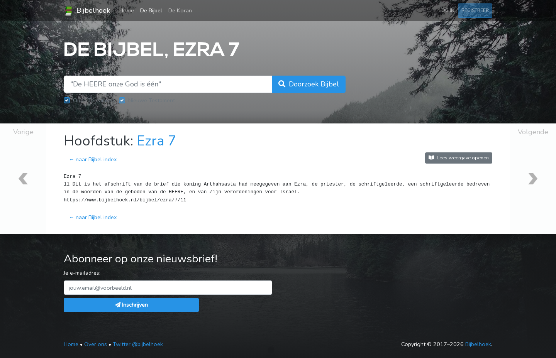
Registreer (475, 10)
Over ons (95, 344)
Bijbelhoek (87, 11)
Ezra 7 (156, 141)
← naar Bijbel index (93, 159)
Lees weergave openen (459, 157)
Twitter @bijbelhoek (138, 344)
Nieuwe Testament (151, 100)
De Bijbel (151, 10)
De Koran (180, 10)
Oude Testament (93, 100)
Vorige (23, 132)
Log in (446, 10)
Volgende (533, 132)
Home (128, 10)
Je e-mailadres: (82, 273)
